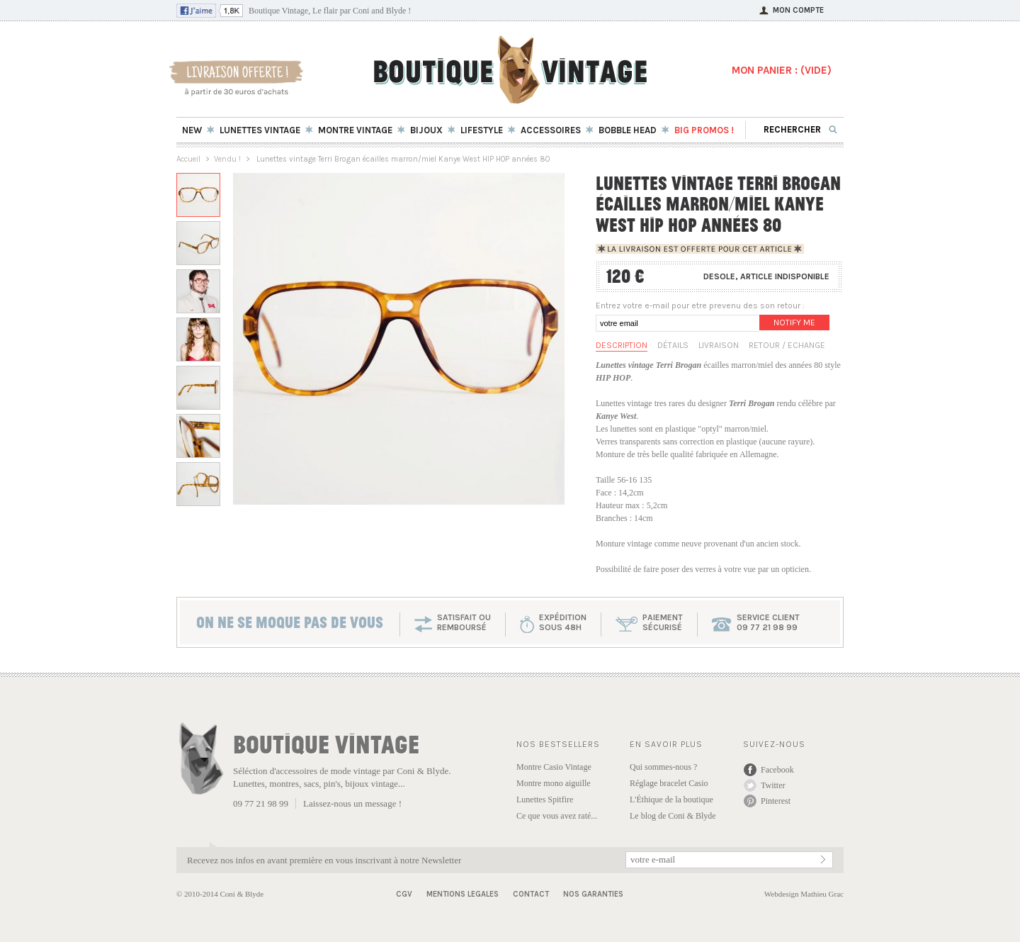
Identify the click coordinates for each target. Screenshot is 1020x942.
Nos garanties (593, 894)
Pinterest (775, 801)
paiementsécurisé (662, 622)
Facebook (777, 770)
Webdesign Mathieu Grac (804, 894)
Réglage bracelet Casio (669, 783)
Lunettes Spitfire (544, 799)
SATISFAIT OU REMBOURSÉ (464, 622)
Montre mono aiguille (553, 783)
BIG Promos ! (704, 130)
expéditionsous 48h (562, 622)
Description (621, 345)
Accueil (188, 159)
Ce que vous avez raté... (556, 816)
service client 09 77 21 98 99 (768, 622)
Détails (672, 345)
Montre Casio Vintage (553, 767)
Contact (531, 894)
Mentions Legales (462, 894)
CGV (404, 894)
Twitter (773, 785)
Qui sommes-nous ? (663, 767)
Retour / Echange (787, 345)
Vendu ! (227, 159)
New (192, 130)
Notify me (794, 322)
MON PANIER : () (782, 70)
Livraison (718, 345)
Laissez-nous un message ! (352, 803)
